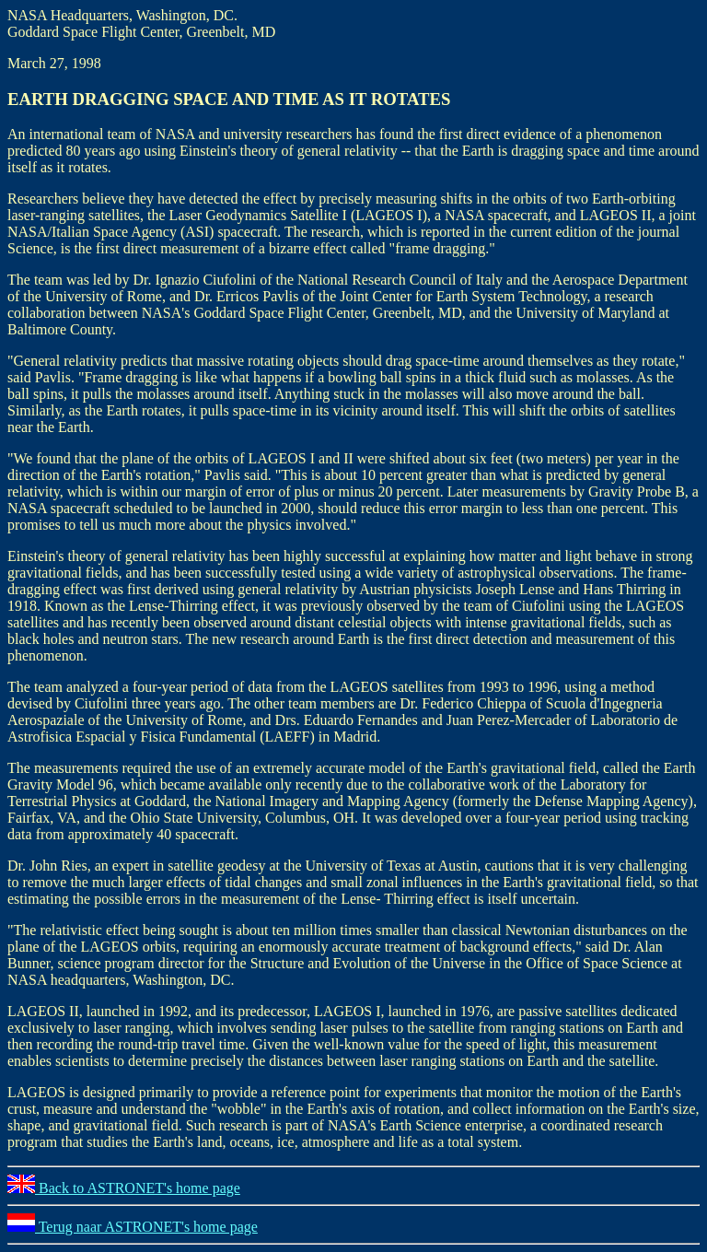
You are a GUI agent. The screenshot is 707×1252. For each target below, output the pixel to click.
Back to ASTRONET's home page (123, 1188)
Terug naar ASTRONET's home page (132, 1226)
